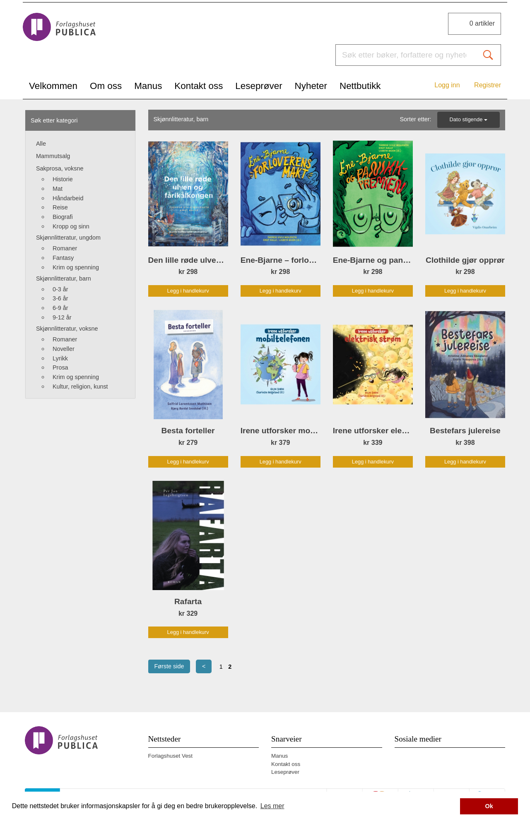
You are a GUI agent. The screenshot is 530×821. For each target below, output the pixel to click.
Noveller (64, 349)
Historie (63, 179)
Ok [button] (489, 806)
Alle (41, 143)
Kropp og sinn (71, 226)
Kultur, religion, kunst (80, 386)
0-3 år (60, 289)
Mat (58, 188)
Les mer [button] (272, 805)
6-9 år (60, 308)
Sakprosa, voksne (59, 168)
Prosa (60, 367)
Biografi (63, 217)
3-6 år (60, 298)
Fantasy (63, 257)
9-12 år (62, 317)
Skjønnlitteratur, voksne (67, 328)
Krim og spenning (76, 267)
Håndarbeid (68, 198)
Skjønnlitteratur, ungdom (68, 237)
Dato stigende (469, 119)
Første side (169, 666)
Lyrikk (60, 358)
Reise (60, 207)
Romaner (65, 248)
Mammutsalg (53, 156)
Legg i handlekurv (188, 291)
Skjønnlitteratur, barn (63, 278)
